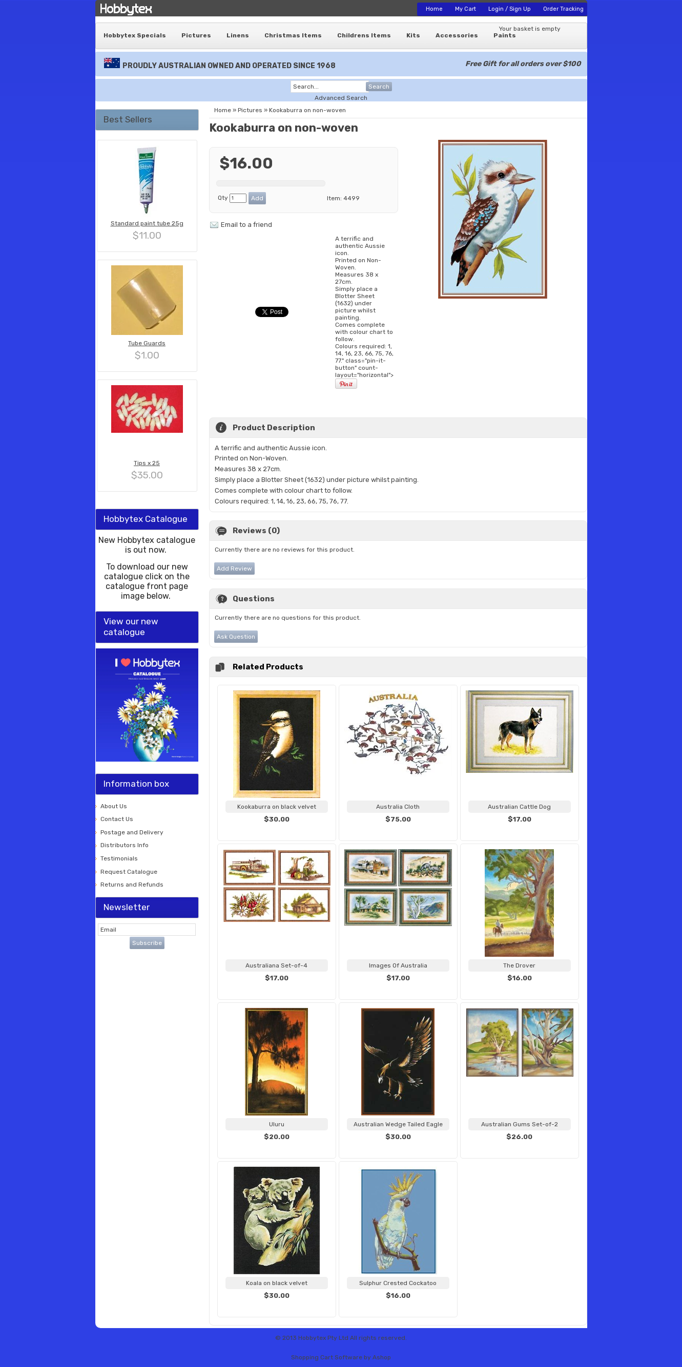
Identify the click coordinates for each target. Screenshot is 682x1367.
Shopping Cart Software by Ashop (341, 1357)
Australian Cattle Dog (519, 806)
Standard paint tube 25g (147, 223)
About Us (113, 806)
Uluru (276, 1124)
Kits (413, 35)
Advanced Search (341, 97)
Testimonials (119, 858)
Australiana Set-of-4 (276, 965)
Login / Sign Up (509, 9)
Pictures (196, 35)
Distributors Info (124, 845)
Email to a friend (246, 224)
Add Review (234, 568)
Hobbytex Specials (135, 35)
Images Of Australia (398, 965)
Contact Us (116, 819)
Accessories (457, 35)
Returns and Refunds (131, 884)
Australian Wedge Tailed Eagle (398, 1124)
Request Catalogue (128, 871)
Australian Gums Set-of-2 (519, 1124)
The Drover (519, 965)
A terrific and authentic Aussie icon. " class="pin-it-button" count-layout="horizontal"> (364, 312)
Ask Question (236, 636)
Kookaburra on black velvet (276, 806)
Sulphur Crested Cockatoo (398, 1283)
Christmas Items (293, 35)
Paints (504, 35)
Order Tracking (563, 9)
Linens (237, 35)
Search (378, 86)
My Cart (465, 9)
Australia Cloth (398, 806)
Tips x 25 (147, 463)
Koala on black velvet (276, 1283)
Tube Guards (147, 343)
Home (434, 9)
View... (276, 831)
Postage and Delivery (131, 832)
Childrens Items (364, 35)
